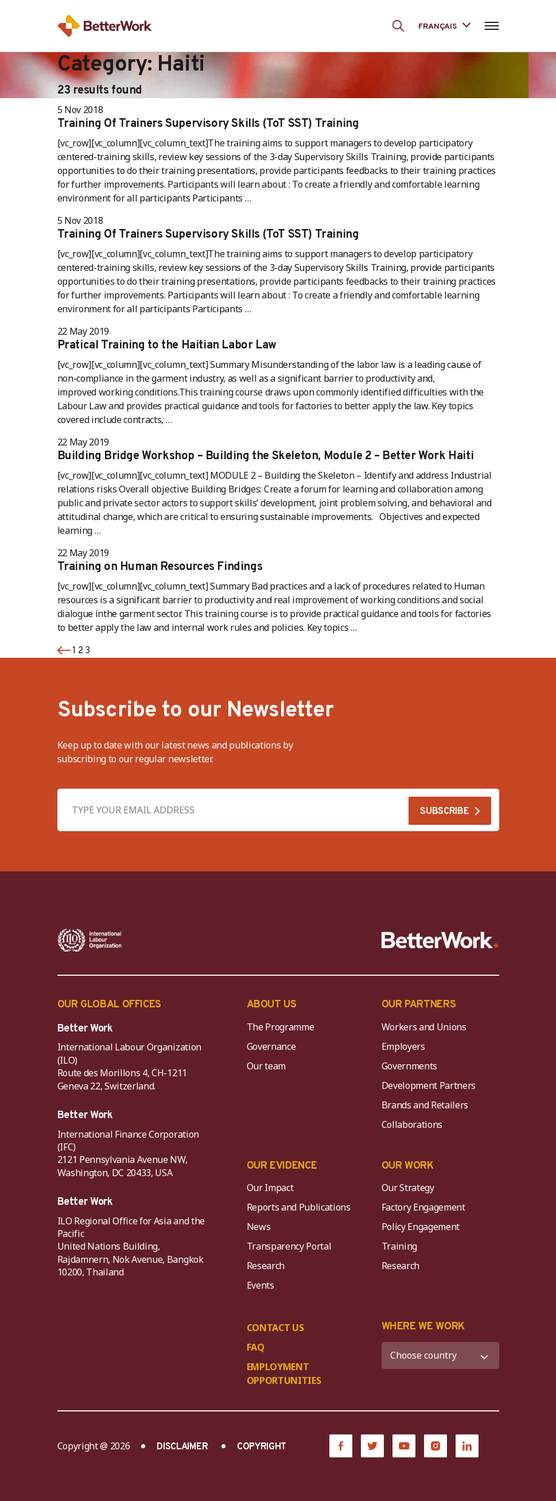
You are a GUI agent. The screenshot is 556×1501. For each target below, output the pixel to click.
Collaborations (412, 1124)
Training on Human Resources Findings (160, 567)
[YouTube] (403, 1445)
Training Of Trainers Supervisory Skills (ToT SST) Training (208, 124)
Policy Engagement (423, 1226)
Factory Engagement (423, 1207)
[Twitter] (372, 1445)
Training (399, 1246)
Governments (409, 1066)
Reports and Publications (299, 1207)
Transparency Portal (289, 1246)
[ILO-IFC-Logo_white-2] (89, 940)
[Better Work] (440, 940)
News (259, 1226)
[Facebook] (340, 1445)
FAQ (256, 1347)
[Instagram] (435, 1445)
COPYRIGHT (261, 1447)
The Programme (280, 1027)
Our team (266, 1066)
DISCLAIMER (182, 1447)
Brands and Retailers (425, 1105)
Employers (403, 1046)
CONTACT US (275, 1327)
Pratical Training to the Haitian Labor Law (167, 345)
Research (266, 1265)
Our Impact (270, 1187)
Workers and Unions (424, 1027)
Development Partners (429, 1085)
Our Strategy (408, 1187)
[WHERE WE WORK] (440, 1355)
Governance (271, 1046)
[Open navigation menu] (492, 25)
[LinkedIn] (467, 1445)
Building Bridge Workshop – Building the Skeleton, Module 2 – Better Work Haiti (265, 456)
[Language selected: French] (444, 25)
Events (260, 1285)
